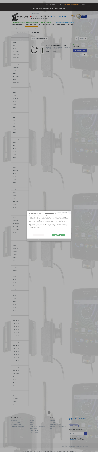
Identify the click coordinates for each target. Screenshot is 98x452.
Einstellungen (38, 235)
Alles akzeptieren (58, 235)
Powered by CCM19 (65, 240)
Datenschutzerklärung (40, 239)
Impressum (31, 239)
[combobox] (63, 212)
